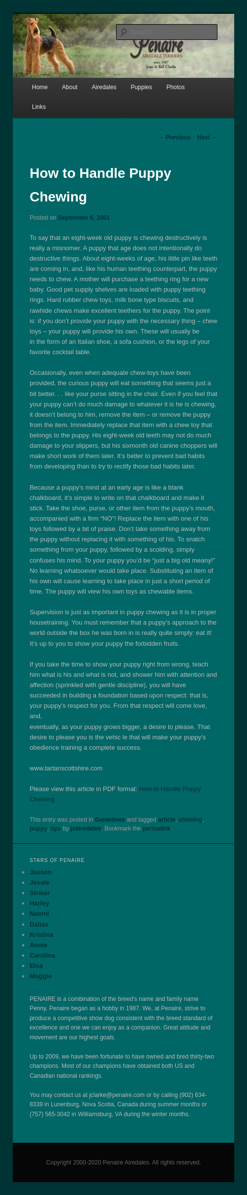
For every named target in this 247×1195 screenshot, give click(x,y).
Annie (38, 945)
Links (39, 106)
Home (40, 87)
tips (56, 828)
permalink (157, 828)
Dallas (39, 924)
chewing (190, 819)
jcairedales (86, 828)
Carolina (42, 955)
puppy (38, 828)
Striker (40, 892)
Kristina (41, 934)
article (166, 819)
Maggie (41, 976)
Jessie (39, 882)
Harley (39, 903)
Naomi (39, 913)
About (69, 87)
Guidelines (110, 819)
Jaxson (41, 872)
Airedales (104, 87)
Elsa (36, 965)
